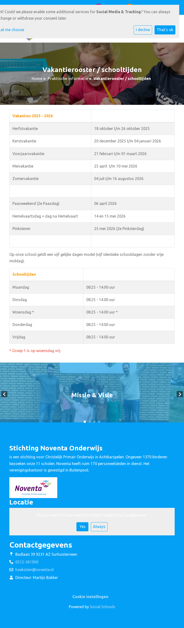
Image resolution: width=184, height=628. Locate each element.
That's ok (165, 30)
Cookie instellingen (90, 596)
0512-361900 (26, 562)
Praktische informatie (68, 78)
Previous (4, 394)
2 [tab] (89, 422)
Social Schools (102, 607)
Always (99, 526)
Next (180, 394)
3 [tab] (94, 422)
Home (37, 78)
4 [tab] (99, 422)
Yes (83, 526)
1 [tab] (85, 422)
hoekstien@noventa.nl (34, 569)
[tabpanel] (92, 394)
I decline (143, 30)
